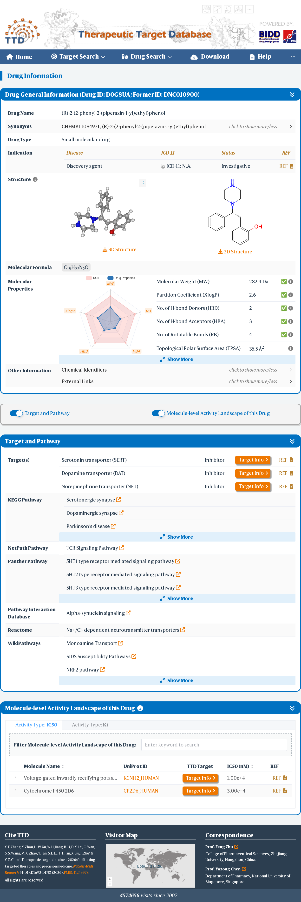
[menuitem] (19, 56)
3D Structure (120, 249)
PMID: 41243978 (76, 872)
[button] (178, 126)
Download (209, 56)
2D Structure (235, 251)
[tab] (34, 725)
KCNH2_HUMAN (141, 778)
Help (260, 56)
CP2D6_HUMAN (141, 790)
